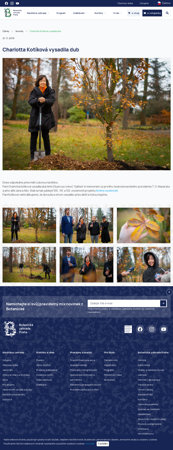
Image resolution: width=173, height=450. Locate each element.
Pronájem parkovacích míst (84, 389)
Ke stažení (109, 379)
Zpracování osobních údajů (152, 419)
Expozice (7, 399)
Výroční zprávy (145, 389)
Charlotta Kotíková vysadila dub (45, 31)
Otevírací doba (125, 3)
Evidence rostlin (44, 374)
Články (6, 31)
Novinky (19, 31)
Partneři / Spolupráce (149, 379)
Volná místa (144, 365)
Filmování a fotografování (83, 369)
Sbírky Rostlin (43, 365)
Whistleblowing (146, 433)
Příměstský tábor (113, 374)
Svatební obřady (78, 365)
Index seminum (44, 379)
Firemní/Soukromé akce (82, 360)
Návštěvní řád (145, 394)
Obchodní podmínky (148, 404)
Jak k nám (8, 369)
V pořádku (103, 443)
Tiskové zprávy (145, 384)
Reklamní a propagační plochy (85, 384)
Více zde (89, 443)
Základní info (111, 360)
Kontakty (142, 399)
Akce (5, 379)
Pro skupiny (9, 384)
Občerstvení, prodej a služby (17, 389)
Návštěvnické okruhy (14, 394)
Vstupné (144, 3)
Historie (142, 360)
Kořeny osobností (107, 190)
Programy (109, 369)
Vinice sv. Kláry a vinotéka (16, 374)
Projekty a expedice (46, 369)
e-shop (133, 13)
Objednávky (110, 365)
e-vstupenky (152, 13)
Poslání (40, 360)
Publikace (41, 384)
